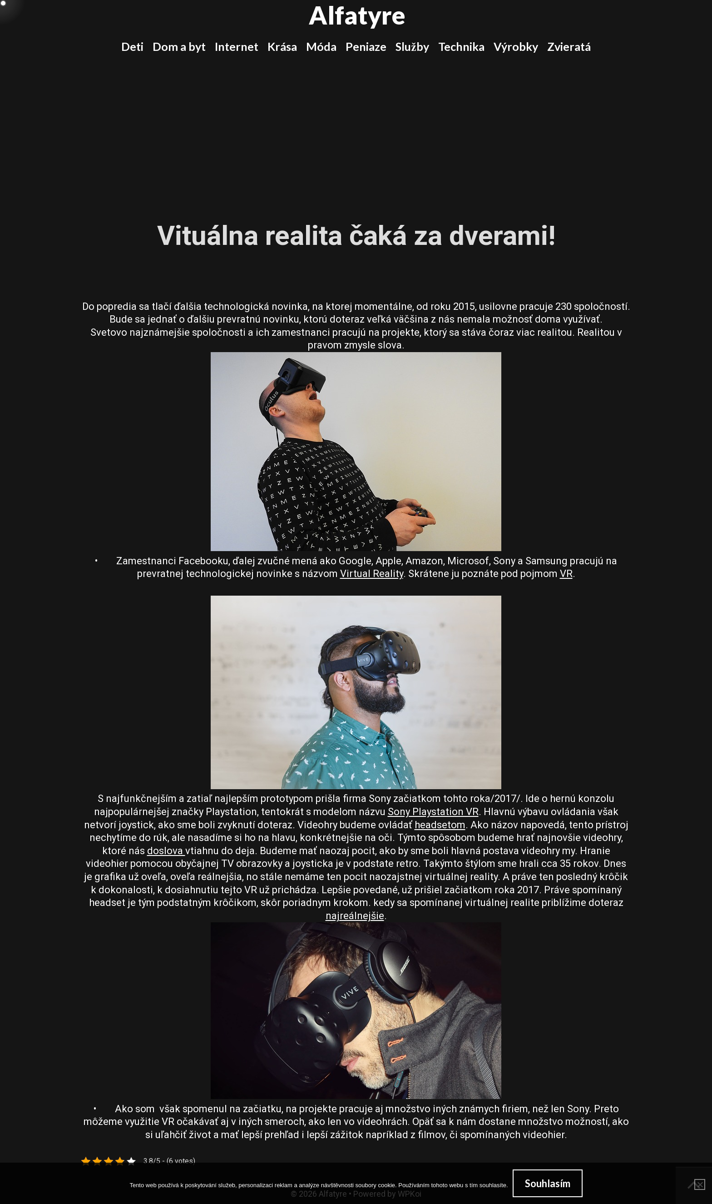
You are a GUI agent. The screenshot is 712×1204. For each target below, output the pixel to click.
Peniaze (366, 46)
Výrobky (516, 46)
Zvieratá (569, 46)
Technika (461, 46)
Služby (412, 46)
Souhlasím (547, 1183)
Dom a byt (179, 46)
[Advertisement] (356, 130)
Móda (321, 46)
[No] (699, 1184)
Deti (132, 46)
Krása (282, 46)
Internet (236, 46)
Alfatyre (357, 15)
